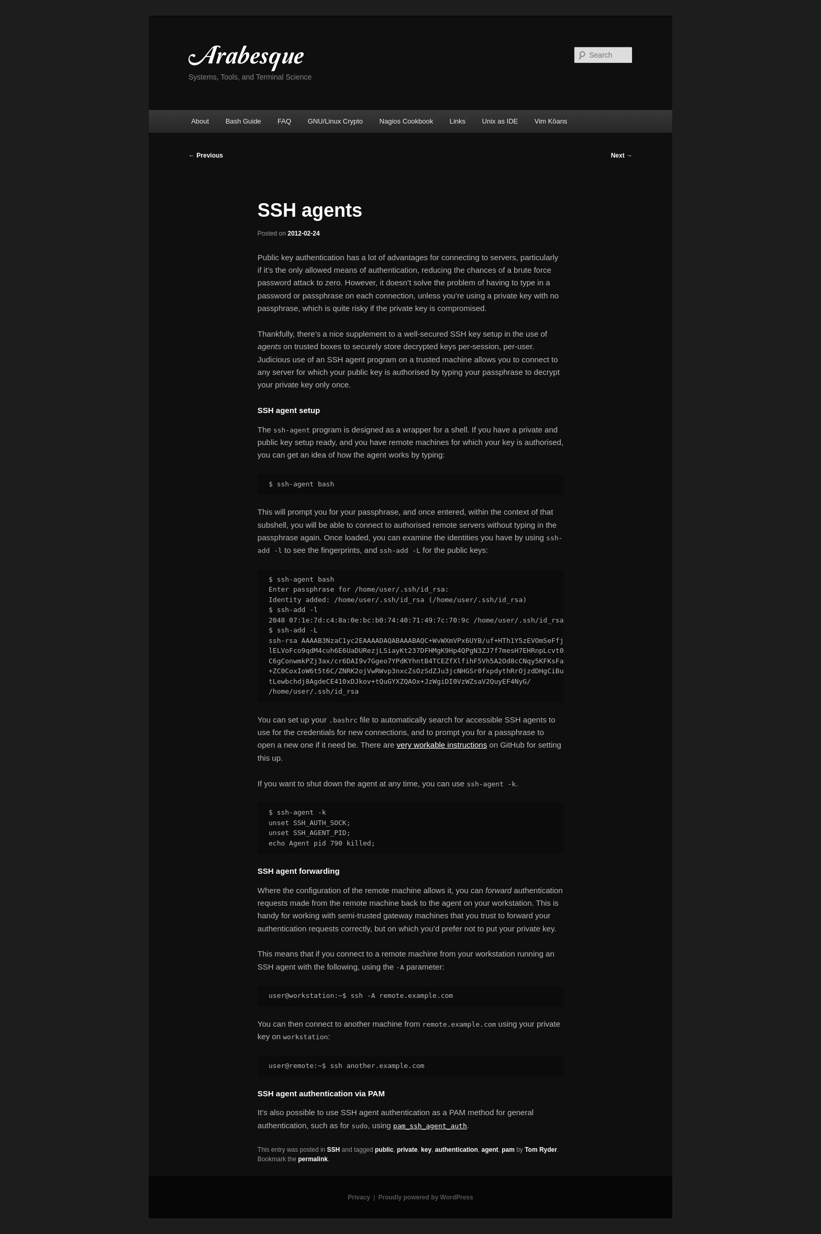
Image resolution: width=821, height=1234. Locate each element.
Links (457, 121)
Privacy (359, 1197)
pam (508, 1149)
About (200, 121)
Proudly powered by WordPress (426, 1197)
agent (489, 1149)
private (407, 1149)
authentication (456, 1149)
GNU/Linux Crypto (335, 121)
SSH (333, 1149)
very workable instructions (442, 744)
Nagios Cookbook (407, 121)
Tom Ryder (541, 1149)
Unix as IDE (500, 121)
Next (622, 155)
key (426, 1149)
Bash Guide (243, 121)
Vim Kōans (551, 121)
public (384, 1149)
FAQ (284, 121)
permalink (313, 1159)
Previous (205, 155)
